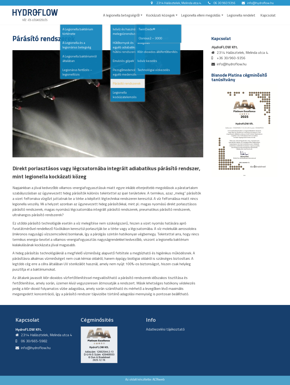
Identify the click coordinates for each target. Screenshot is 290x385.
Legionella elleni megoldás (200, 15)
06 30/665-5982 (32, 341)
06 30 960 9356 (224, 2)
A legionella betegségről (121, 15)
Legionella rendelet (241, 15)
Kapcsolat (268, 15)
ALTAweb (158, 379)
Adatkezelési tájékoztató (163, 329)
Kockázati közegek (160, 15)
